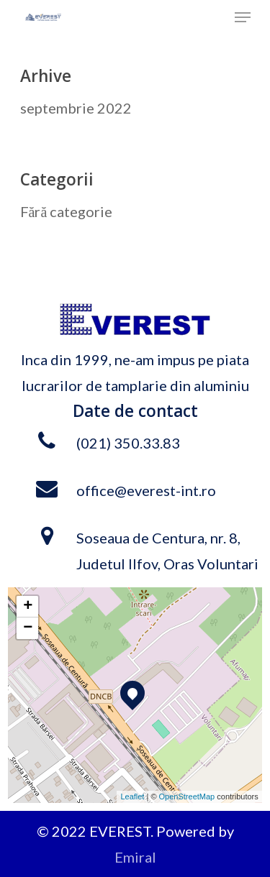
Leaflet (132, 796)
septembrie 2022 (76, 107)
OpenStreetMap (187, 796)
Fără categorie (66, 211)
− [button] (27, 628)
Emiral (135, 856)
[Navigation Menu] (243, 17)
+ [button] (27, 606)
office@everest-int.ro (146, 490)
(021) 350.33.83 (128, 442)
